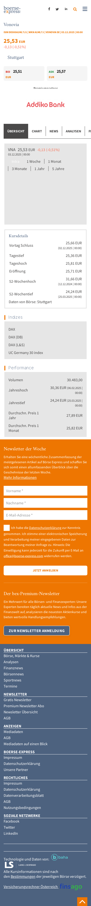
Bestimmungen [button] (23, 876)
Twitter (9, 827)
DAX (11, 329)
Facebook (11, 821)
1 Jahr (39, 168)
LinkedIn (11, 833)
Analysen (73, 131)
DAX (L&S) (16, 344)
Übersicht (16, 131)
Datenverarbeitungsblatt (24, 795)
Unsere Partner (16, 769)
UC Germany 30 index (25, 352)
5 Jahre (58, 168)
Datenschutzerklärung (45, 527)
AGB (7, 718)
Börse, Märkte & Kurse (22, 655)
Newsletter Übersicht (21, 711)
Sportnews (12, 680)
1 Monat (54, 161)
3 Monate (19, 168)
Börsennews (14, 673)
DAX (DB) (15, 337)
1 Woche (34, 161)
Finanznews (13, 667)
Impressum (13, 757)
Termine (10, 686)
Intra (15, 161)
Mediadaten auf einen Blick (26, 743)
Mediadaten (13, 731)
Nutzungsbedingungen (22, 807)
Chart (37, 131)
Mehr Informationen (20, 477)
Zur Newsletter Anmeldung (37, 630)
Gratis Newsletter (18, 699)
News (54, 131)
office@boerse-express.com (23, 555)
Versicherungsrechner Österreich (43, 886)
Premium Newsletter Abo (24, 705)
